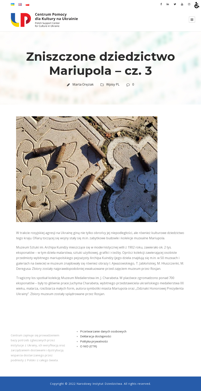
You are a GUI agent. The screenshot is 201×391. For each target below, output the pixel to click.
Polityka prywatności (94, 341)
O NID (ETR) (88, 346)
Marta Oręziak (83, 84)
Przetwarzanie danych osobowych (103, 331)
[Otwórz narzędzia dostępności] (197, 5)
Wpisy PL (113, 84)
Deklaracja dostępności (95, 336)
